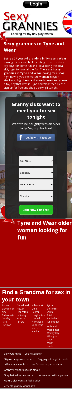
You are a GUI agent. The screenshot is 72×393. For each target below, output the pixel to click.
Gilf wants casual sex (16, 364)
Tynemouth (53, 321)
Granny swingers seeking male (22, 370)
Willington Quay (52, 338)
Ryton (50, 305)
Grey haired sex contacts (18, 375)
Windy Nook (50, 344)
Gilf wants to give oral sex (47, 364)
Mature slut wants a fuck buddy (22, 380)
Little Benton (36, 310)
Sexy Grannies (12, 353)
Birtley (5, 305)
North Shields (35, 330)
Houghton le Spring (22, 313)
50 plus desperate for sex (19, 359)
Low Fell (36, 318)
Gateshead (23, 305)
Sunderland (53, 318)
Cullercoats (8, 315)
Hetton (20, 308)
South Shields (50, 313)
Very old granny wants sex (19, 386)
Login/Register (33, 353)
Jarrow (20, 321)
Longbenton (38, 315)
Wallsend (52, 326)
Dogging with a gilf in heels (53, 359)
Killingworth (38, 305)
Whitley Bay (53, 333)
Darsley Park (6, 320)
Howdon (21, 318)
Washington (53, 329)
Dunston (6, 325)
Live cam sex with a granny (52, 375)
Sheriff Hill (52, 308)
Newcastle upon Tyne (37, 323)
